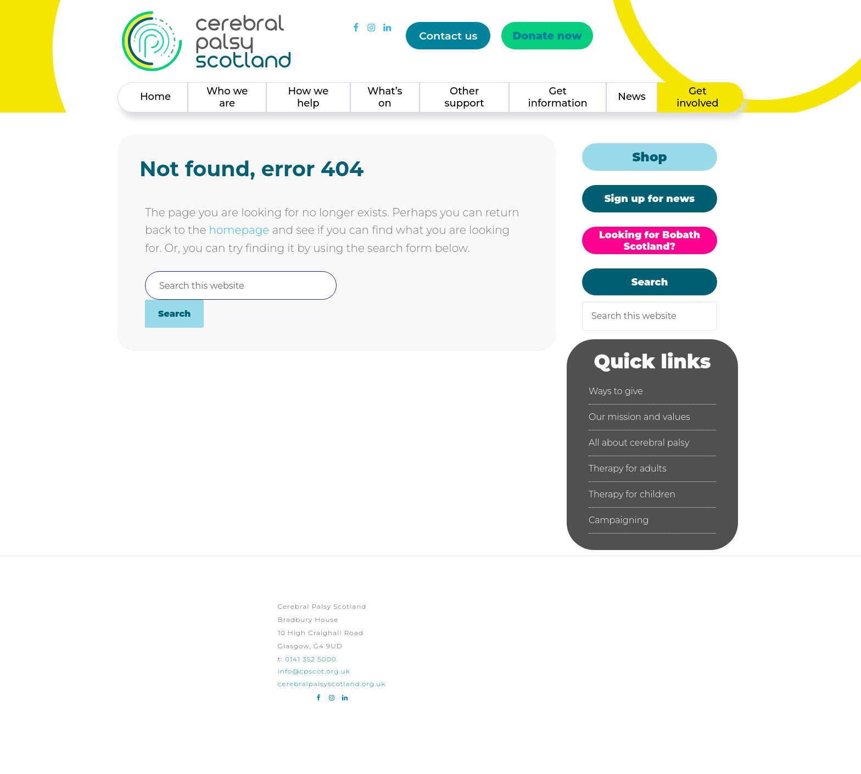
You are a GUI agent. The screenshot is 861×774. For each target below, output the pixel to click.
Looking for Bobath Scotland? (649, 240)
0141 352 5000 (310, 659)
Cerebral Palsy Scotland (206, 41)
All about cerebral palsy (639, 443)
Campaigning (618, 520)
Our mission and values (639, 417)
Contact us (447, 35)
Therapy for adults (628, 468)
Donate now (547, 35)
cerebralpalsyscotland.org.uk (332, 684)
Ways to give (616, 391)
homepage (239, 230)
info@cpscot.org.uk (314, 671)
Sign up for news (650, 199)
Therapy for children (632, 494)
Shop (649, 157)
